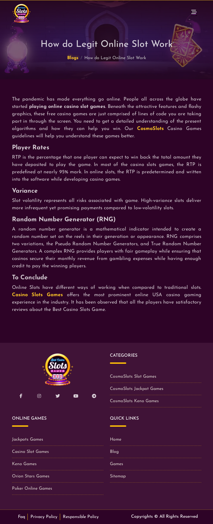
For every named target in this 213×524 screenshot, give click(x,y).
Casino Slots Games (37, 295)
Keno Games (24, 464)
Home (115, 439)
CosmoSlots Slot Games (133, 376)
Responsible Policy (81, 517)
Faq (21, 517)
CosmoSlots (150, 128)
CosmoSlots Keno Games (134, 401)
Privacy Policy (43, 517)
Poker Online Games (32, 488)
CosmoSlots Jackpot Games (136, 389)
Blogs (72, 58)
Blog (114, 452)
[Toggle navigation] (194, 13)
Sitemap (118, 476)
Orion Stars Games (31, 476)
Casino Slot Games (30, 452)
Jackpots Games (27, 439)
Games (116, 464)
